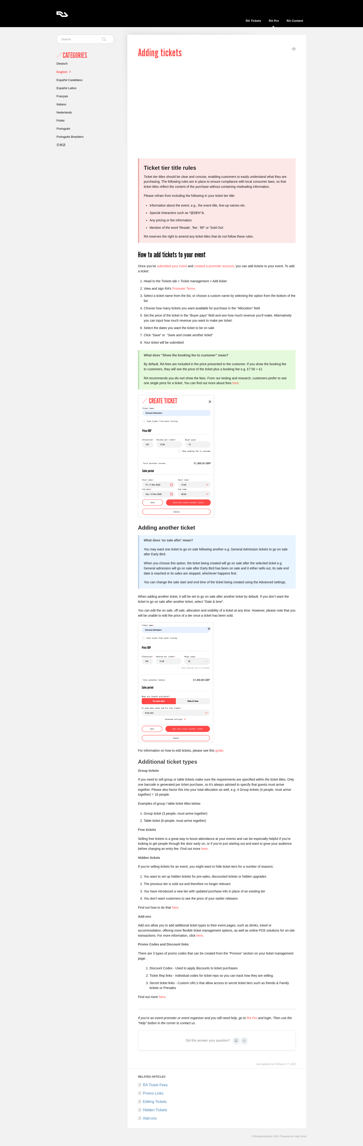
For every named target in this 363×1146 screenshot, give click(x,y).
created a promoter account (214, 266)
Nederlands (64, 112)
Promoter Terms (183, 288)
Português (63, 128)
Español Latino (66, 88)
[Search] (85, 39)
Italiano (61, 104)
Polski (60, 120)
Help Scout (300, 1136)
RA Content (295, 20)
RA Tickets (253, 20)
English (64, 71)
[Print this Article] (294, 49)
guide (219, 750)
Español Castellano (69, 80)
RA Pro (274, 23)
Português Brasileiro (70, 136)
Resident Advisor (263, 1136)
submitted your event (172, 266)
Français (62, 96)
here (235, 383)
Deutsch (62, 63)
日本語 (61, 145)
